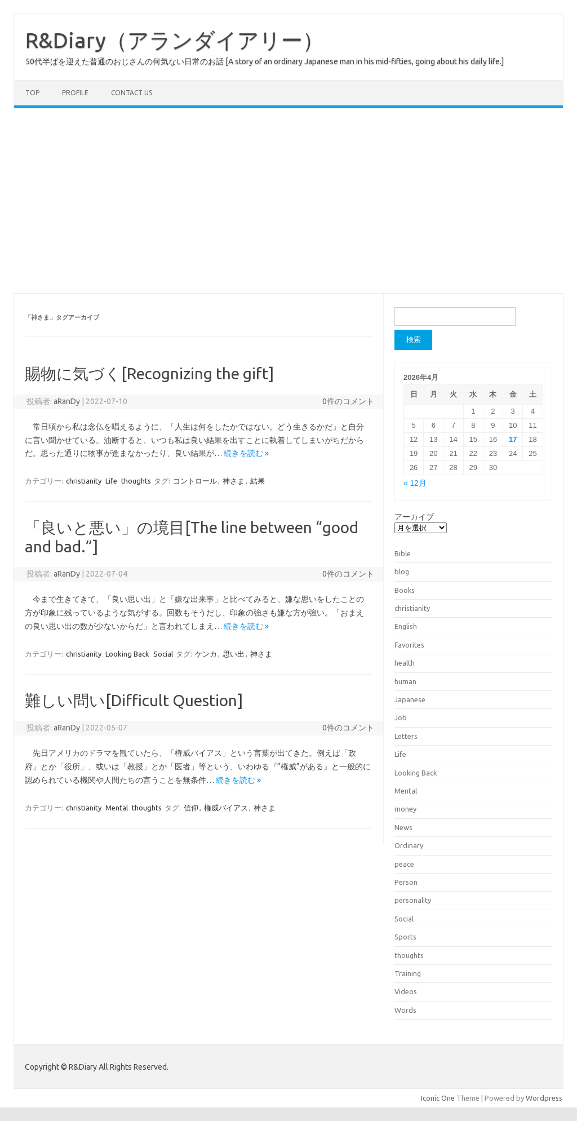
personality (412, 900)
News (403, 827)
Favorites (409, 645)
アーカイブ (414, 516)
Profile (75, 92)
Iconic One (438, 1098)
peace (404, 864)
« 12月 (415, 483)
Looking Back (127, 654)
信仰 (191, 808)
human (405, 681)
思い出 (234, 654)
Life (111, 481)
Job (400, 717)
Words (405, 1010)
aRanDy (67, 401)
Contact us (131, 92)
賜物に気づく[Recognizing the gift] (149, 373)
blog (401, 571)
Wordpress (544, 1098)
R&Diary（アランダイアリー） (174, 40)
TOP (32, 92)
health (404, 663)
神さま (234, 481)
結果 (257, 481)
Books (404, 590)
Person (406, 882)
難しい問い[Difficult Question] (134, 700)
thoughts (136, 481)
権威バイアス (226, 808)
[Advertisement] (288, 201)
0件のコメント (348, 401)
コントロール (195, 481)
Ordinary (408, 845)
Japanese (409, 699)
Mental (116, 808)
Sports (405, 937)
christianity (83, 481)
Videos (405, 991)
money (405, 809)
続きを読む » (246, 453)
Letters (406, 736)
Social (163, 654)
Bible (402, 553)
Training (407, 973)
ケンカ (206, 654)
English (405, 626)
